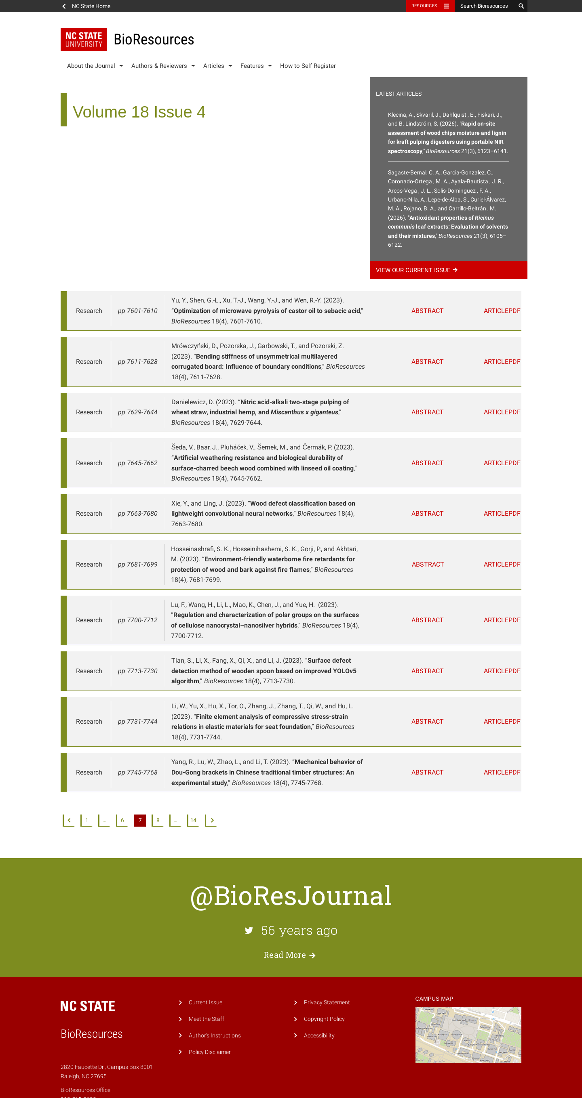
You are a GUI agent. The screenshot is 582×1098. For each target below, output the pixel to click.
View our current (418, 270)
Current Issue (205, 940)
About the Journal (91, 65)
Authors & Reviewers (159, 65)
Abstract (431, 311)
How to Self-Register (308, 65)
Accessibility (319, 973)
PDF (510, 311)
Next (211, 759)
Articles (213, 65)
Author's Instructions (215, 973)
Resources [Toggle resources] (424, 5)
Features (252, 65)
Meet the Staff (206, 956)
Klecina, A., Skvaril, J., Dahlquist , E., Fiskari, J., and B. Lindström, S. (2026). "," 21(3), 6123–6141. (448, 132)
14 (193, 759)
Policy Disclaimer (210, 990)
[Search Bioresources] (485, 6)
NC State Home (91, 6)
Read (291, 893)
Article (477, 311)
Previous (69, 759)
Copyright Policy (324, 956)
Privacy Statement (327, 940)
